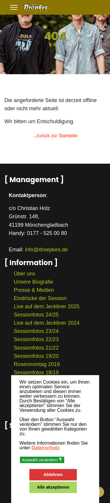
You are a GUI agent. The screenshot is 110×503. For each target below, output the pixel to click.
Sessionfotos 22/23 (36, 339)
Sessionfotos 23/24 (36, 331)
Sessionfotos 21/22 (36, 348)
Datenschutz (45, 447)
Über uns (24, 274)
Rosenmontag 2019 (37, 364)
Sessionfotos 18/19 (36, 372)
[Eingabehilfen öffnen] (99, 492)
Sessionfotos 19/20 (36, 356)
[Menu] (14, 7)
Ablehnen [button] (53, 474)
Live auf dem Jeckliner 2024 (46, 323)
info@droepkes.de (46, 250)
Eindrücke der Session (40, 298)
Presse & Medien (34, 290)
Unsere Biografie (33, 282)
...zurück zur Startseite (55, 135)
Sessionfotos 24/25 (36, 315)
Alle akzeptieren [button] (53, 487)
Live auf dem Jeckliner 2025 (46, 306)
